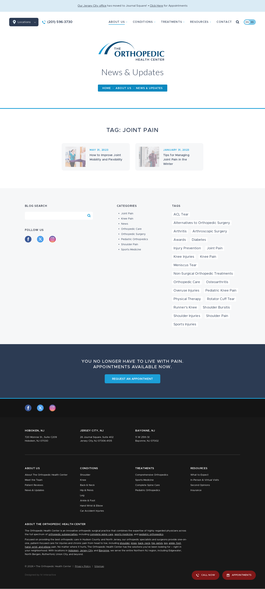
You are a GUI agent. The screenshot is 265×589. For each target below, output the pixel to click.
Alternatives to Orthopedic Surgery (202, 223)
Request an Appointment (132, 379)
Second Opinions (200, 485)
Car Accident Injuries (92, 511)
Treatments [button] (171, 22)
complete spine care (101, 534)
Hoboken (73, 550)
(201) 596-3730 (60, 22)
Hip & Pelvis (86, 490)
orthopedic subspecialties (62, 534)
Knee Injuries (184, 256)
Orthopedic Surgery (133, 234)
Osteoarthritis (217, 282)
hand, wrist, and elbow (38, 547)
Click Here (156, 5)
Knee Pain (127, 218)
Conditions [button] (143, 22)
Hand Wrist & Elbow (91, 506)
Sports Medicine (131, 249)
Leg (82, 495)
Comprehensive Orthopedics (151, 475)
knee (134, 543)
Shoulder (85, 475)
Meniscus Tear (185, 265)
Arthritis (180, 231)
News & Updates (34, 490)
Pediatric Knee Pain (221, 290)
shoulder (125, 543)
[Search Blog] (89, 215)
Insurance (196, 490)
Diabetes (199, 240)
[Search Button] (237, 22)
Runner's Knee (185, 307)
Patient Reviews (34, 485)
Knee (83, 480)
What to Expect (199, 475)
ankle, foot (175, 543)
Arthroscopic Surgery (209, 231)
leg (165, 543)
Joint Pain (127, 213)
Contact (224, 22)
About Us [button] (117, 22)
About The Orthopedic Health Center (46, 475)
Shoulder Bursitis (216, 307)
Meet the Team (34, 480)
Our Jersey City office (92, 5)
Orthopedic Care (131, 229)
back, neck (144, 543)
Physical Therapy (187, 299)
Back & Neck (87, 485)
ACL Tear (181, 214)
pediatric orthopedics (151, 534)
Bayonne (104, 550)
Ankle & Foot (87, 500)
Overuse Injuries (186, 290)
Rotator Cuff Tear (221, 299)
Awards (180, 240)
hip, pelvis (157, 543)
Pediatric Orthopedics (134, 239)
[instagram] (52, 239)
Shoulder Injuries (187, 316)
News (124, 224)
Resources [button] (199, 22)
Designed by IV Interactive (40, 575)
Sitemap (99, 566)
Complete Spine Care (147, 485)
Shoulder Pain (129, 244)
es (252, 22)
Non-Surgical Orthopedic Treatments (203, 273)
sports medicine (123, 534)
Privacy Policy (83, 566)
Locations (28, 22)
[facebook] (28, 239)
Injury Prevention (187, 248)
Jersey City (86, 550)
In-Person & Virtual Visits (204, 480)
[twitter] (40, 239)
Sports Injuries (185, 324)
